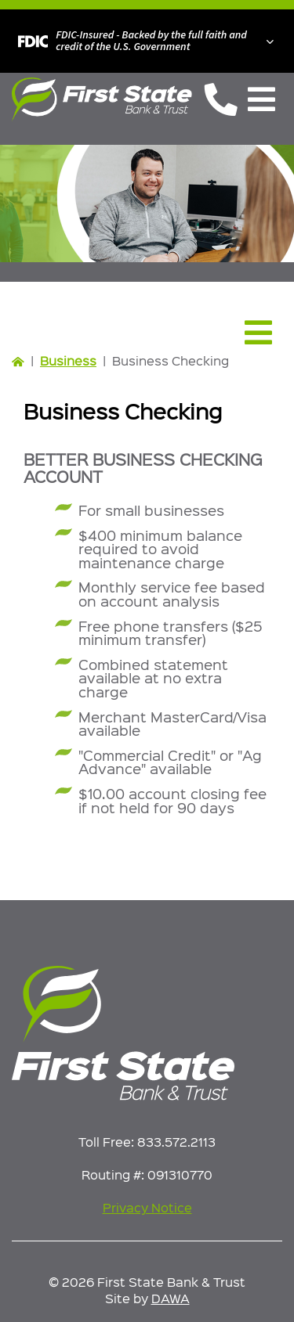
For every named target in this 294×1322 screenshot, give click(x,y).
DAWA (170, 1298)
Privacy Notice (147, 1207)
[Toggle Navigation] (261, 99)
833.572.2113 (176, 1141)
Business (68, 360)
